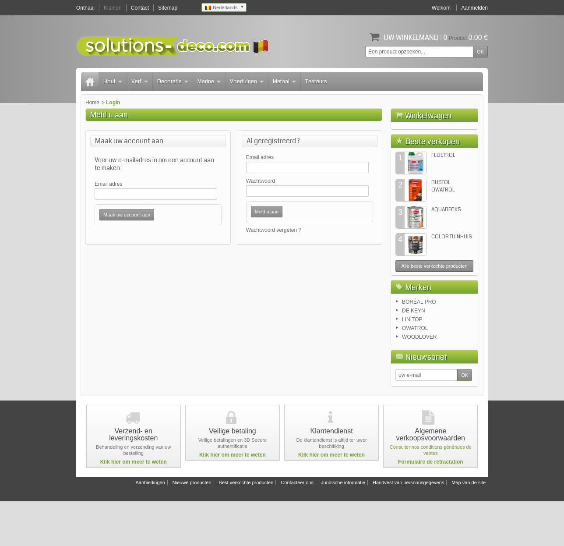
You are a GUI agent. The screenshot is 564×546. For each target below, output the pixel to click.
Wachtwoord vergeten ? (273, 230)
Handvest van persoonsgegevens (408, 527)
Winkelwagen (428, 115)
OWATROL (415, 373)
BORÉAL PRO (419, 347)
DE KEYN (413, 355)
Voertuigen (247, 81)
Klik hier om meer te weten (133, 506)
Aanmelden (474, 8)
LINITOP (412, 364)
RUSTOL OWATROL (443, 230)
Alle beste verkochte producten (435, 310)
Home (92, 102)
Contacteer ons (297, 527)
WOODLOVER (419, 382)
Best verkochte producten (246, 527)
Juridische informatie (343, 527)
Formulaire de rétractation (430, 506)
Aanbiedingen (150, 527)
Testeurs (316, 81)
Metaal (284, 81)
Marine (209, 81)
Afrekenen (458, 164)
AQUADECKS (446, 254)
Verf (139, 81)
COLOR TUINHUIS (451, 281)
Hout (112, 81)
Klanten (113, 8)
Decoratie (172, 81)
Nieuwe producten (192, 527)
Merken (418, 332)
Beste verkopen (432, 186)
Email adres (108, 184)
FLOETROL (443, 200)
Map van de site (468, 527)
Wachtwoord (260, 181)
